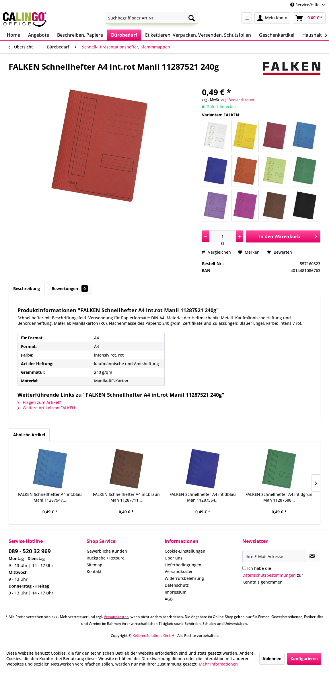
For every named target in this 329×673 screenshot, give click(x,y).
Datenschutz (177, 585)
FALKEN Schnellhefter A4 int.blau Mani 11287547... (50, 497)
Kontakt (94, 571)
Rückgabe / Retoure (105, 558)
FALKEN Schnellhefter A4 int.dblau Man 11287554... (203, 497)
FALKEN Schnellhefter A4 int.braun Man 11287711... (126, 497)
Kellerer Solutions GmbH (153, 635)
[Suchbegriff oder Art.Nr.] (152, 18)
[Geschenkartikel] (276, 35)
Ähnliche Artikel (29, 434)
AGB (169, 599)
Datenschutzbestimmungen (269, 575)
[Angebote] (38, 35)
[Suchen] (192, 18)
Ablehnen (271, 658)
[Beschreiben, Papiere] (80, 35)
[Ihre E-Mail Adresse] (273, 556)
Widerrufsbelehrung (184, 578)
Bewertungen (70, 288)
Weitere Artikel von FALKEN (46, 407)
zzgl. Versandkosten (237, 99)
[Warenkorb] (309, 18)
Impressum (175, 592)
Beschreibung (26, 288)
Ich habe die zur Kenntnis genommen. (272, 575)
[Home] (13, 35)
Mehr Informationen (218, 664)
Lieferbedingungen (183, 565)
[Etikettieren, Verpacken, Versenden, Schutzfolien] (198, 35)
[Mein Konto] (272, 18)
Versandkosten (179, 571)
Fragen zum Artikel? (39, 402)
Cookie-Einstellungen (185, 551)
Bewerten (279, 252)
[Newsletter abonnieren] (312, 556)
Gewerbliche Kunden (107, 551)
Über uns (173, 558)
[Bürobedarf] (124, 35)
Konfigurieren (304, 658)
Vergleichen (216, 252)
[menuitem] (152, 18)
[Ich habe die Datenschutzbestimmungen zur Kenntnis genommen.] (244, 568)
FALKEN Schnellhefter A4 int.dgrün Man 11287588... (279, 497)
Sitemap (94, 565)
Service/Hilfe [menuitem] (305, 4)
